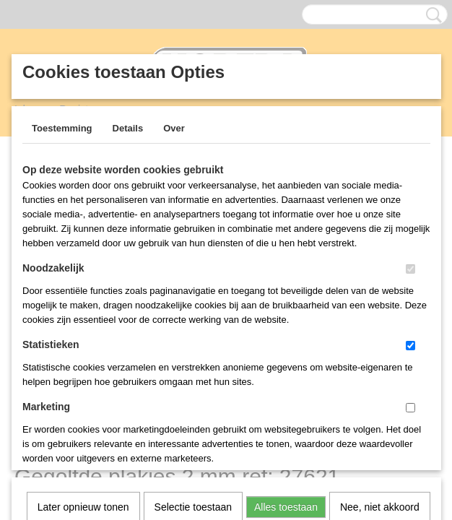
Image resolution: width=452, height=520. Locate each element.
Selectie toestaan (193, 320)
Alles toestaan (286, 320)
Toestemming (62, 128)
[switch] (410, 269)
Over (174, 128)
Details (128, 128)
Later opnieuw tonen (83, 320)
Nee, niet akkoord (380, 320)
